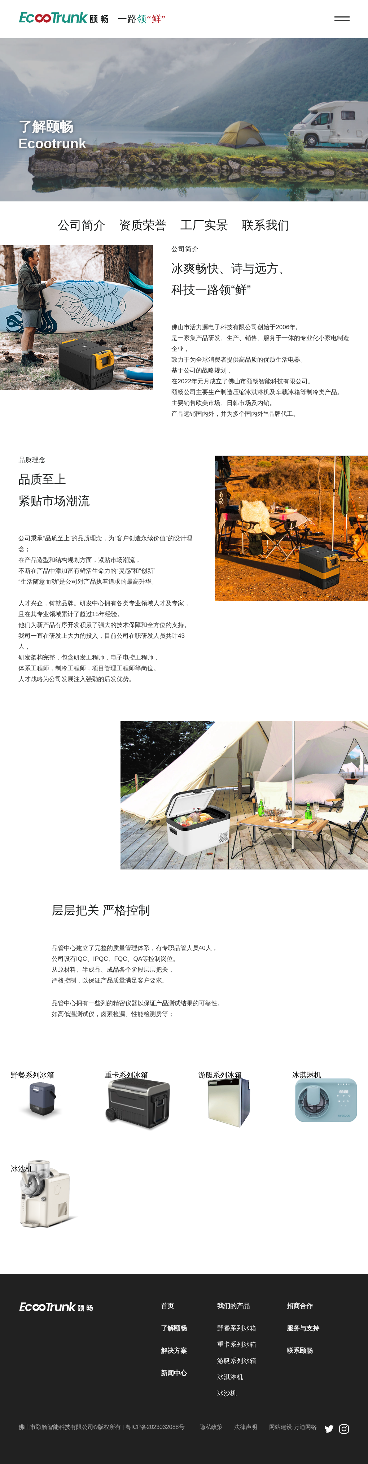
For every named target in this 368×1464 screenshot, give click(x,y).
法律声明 (245, 1427)
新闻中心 (174, 1373)
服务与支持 (303, 1328)
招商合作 (300, 1306)
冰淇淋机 (230, 1377)
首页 (167, 1306)
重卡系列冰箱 (236, 1344)
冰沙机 (227, 1393)
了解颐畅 (174, 1328)
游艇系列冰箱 (236, 1360)
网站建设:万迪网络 (293, 1427)
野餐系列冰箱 (236, 1328)
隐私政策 (211, 1427)
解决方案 (174, 1350)
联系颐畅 (300, 1350)
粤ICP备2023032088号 (155, 1427)
